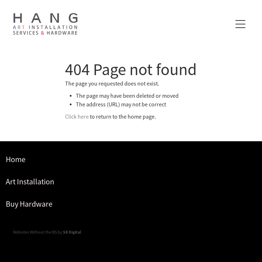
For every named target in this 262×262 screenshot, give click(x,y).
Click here (77, 116)
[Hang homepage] (122, 24)
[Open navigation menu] (240, 24)
